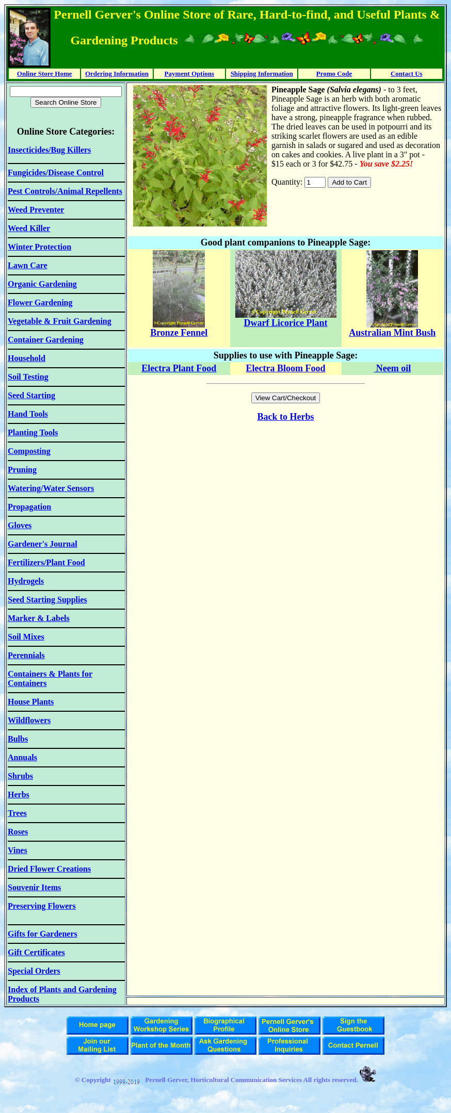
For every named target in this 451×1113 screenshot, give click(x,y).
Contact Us (407, 73)
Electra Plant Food (178, 368)
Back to (273, 417)
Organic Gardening (42, 284)
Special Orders (34, 971)
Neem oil (392, 368)
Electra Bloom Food (286, 368)
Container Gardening (46, 339)
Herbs (302, 417)
